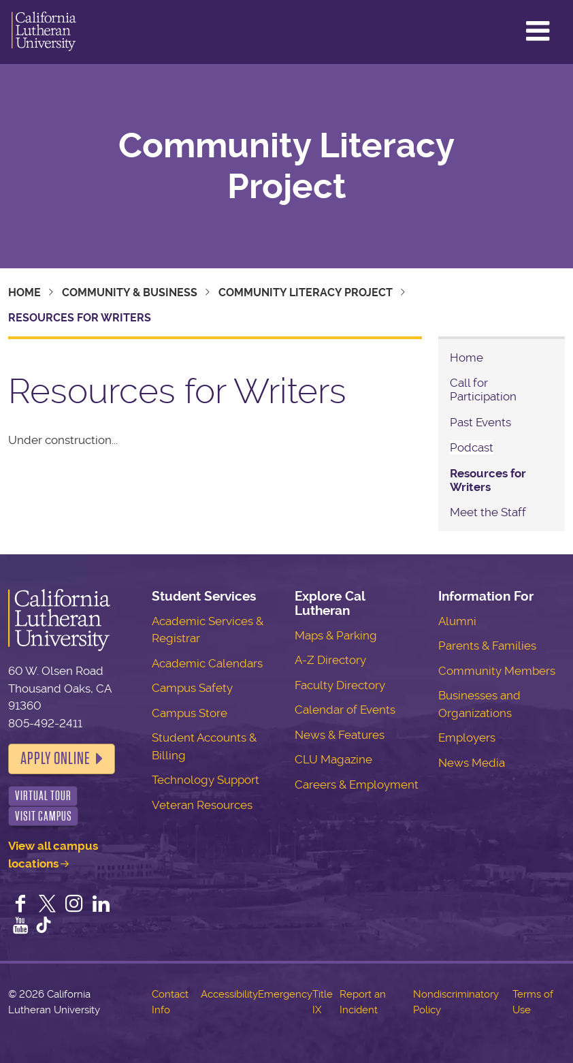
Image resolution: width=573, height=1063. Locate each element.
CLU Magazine (333, 759)
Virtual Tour (43, 796)
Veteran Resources (202, 805)
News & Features (339, 735)
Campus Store (189, 713)
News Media (471, 763)
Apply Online (55, 758)
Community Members (496, 671)
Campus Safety (192, 688)
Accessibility (229, 994)
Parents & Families (487, 645)
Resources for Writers (488, 480)
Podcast (471, 447)
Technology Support (205, 780)
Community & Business (129, 292)
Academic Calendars (207, 663)
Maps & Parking (336, 635)
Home (24, 292)
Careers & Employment (357, 784)
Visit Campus (43, 816)
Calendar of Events (345, 709)
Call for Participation (483, 389)
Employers (466, 737)
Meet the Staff (488, 512)
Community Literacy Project (286, 166)
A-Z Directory (330, 660)
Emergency (285, 994)
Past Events (480, 422)
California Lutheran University (44, 32)
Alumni (457, 621)
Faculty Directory (340, 685)
